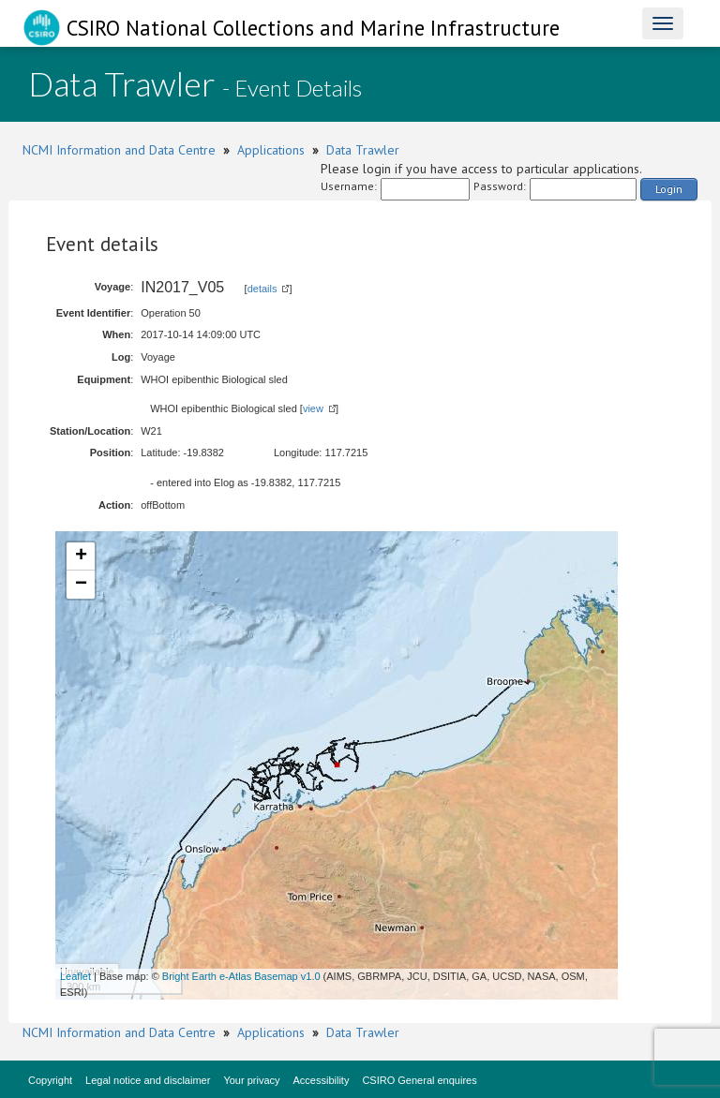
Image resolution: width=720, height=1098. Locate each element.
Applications (271, 149)
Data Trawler (362, 149)
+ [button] (81, 556)
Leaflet (75, 976)
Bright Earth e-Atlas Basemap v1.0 (241, 976)
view (313, 408)
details (263, 288)
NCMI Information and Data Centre (119, 149)
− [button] (81, 585)
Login (668, 189)
